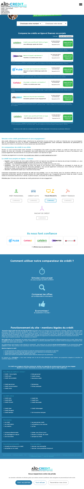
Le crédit (7, 422)
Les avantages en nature (12, 434)
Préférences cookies (36, 456)
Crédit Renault (9, 412)
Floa (13, 240)
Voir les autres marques (39, 412)
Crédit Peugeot (9, 410)
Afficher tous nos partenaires (42, 247)
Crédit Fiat (35, 398)
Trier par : (55, 36)
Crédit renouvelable (10, 378)
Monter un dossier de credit (40, 434)
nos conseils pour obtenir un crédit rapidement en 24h (40, 155)
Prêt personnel (5, 12)
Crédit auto (4, 9)
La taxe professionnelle (11, 432)
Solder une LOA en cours (39, 432)
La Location (8, 426)
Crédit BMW (8, 400)
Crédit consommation (11, 386)
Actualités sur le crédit (11, 448)
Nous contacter (7, 455)
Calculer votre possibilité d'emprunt (42, 448)
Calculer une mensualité (39, 446)
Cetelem (42, 240)
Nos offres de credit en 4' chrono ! (14, 372)
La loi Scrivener (9, 436)
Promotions (4, 14)
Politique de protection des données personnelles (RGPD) (44, 455)
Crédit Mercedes (37, 402)
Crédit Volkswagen (37, 408)
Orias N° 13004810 (49, 456)
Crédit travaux (5, 11)
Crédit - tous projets (7, 8)
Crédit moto (8, 388)
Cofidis (28, 240)
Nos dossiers (7, 420)
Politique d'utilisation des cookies (72, 455)
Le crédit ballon (9, 424)
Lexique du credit (37, 436)
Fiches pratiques (36, 386)
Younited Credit (56, 240)
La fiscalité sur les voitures (39, 424)
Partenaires (35, 384)
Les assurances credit (38, 422)
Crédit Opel (8, 408)
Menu (80, 4)
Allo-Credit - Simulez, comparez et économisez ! (14, 5)
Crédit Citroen (9, 402)
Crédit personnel (10, 384)
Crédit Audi (8, 398)
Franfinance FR (70, 240)
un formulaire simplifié (20, 162)
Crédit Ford (35, 400)
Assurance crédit (37, 378)
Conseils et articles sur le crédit (14, 446)
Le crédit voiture (8, 396)
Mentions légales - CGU (20, 455)
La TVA (33, 426)
